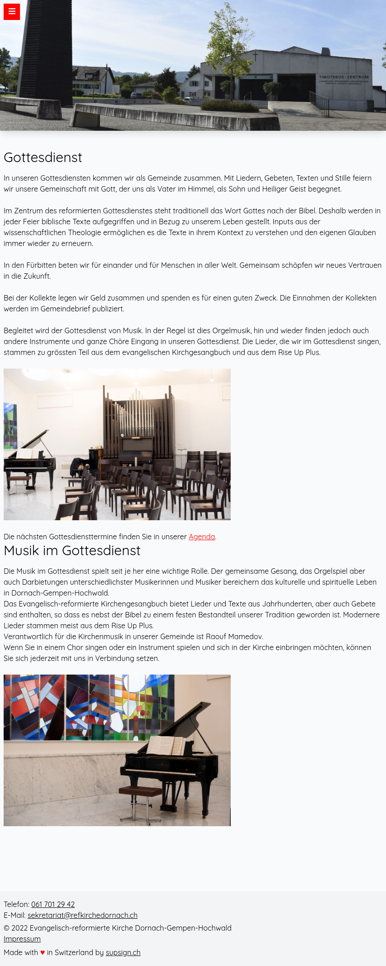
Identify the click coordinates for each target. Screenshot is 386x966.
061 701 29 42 (53, 904)
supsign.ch (123, 952)
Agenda (202, 536)
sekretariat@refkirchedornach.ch (83, 915)
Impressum (22, 938)
